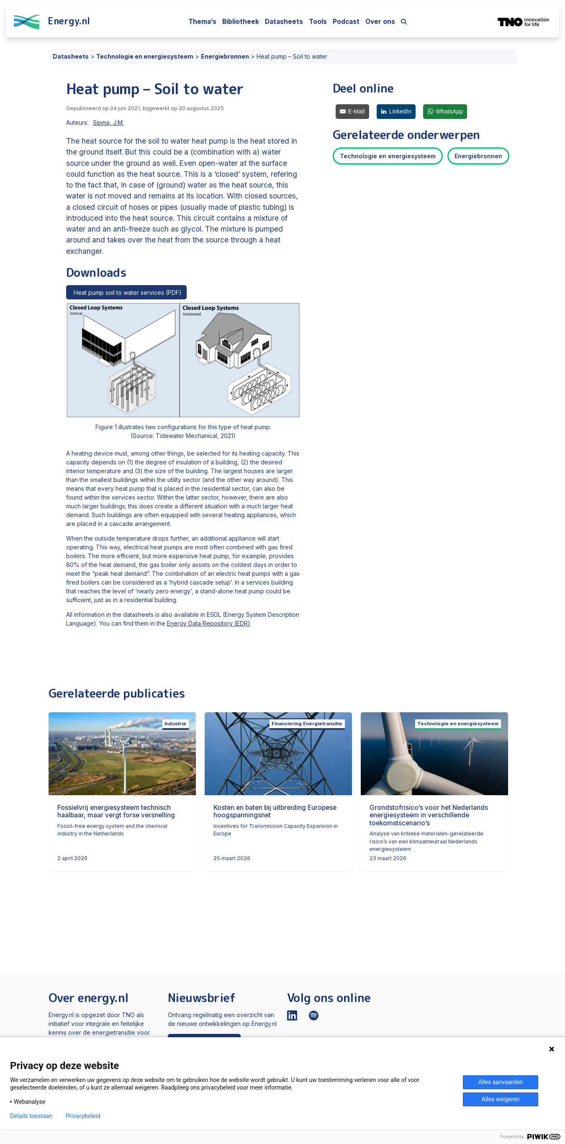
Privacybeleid (83, 1116)
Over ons (380, 22)
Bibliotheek (240, 22)
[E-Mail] (352, 111)
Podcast (346, 22)
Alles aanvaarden (500, 1082)
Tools (318, 22)
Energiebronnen (478, 156)
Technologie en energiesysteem (388, 156)
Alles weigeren (500, 1099)
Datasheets (284, 22)
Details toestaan (31, 1116)
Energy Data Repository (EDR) (208, 623)
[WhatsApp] (445, 111)
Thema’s (202, 22)
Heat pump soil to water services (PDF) (126, 292)
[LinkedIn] (396, 111)
